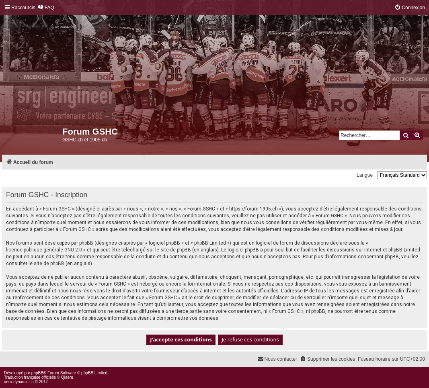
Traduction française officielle (30, 377)
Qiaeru (67, 377)
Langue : (366, 175)
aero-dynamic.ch (19, 382)
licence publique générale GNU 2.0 (44, 250)
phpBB (37, 373)
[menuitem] (45, 7)
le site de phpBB (173, 250)
